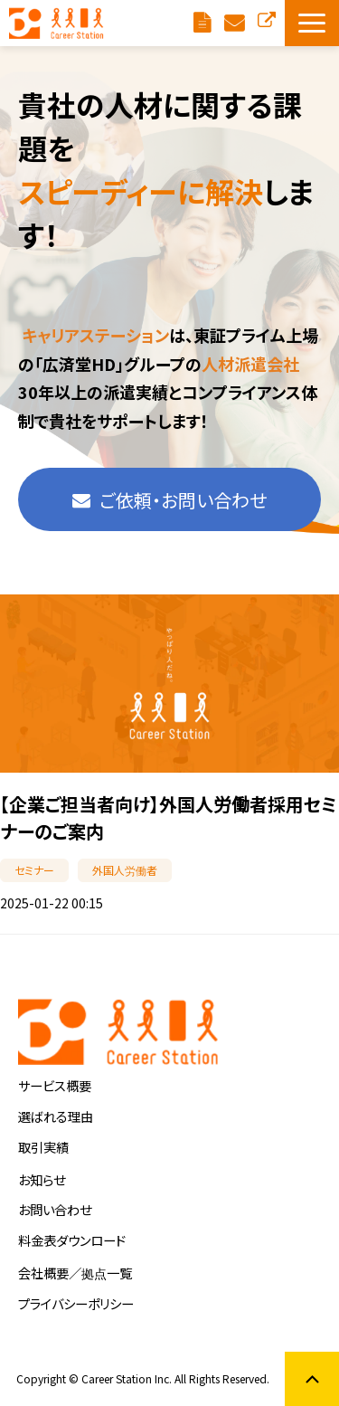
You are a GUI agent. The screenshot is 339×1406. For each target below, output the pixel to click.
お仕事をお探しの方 (266, 19)
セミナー (34, 870)
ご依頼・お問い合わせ (236, 23)
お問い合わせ (54, 1209)
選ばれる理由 (55, 1116)
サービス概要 (54, 1085)
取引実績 (43, 1146)
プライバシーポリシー (76, 1303)
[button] (312, 23)
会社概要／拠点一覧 (75, 1272)
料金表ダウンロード (204, 23)
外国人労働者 (124, 870)
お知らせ (41, 1179)
